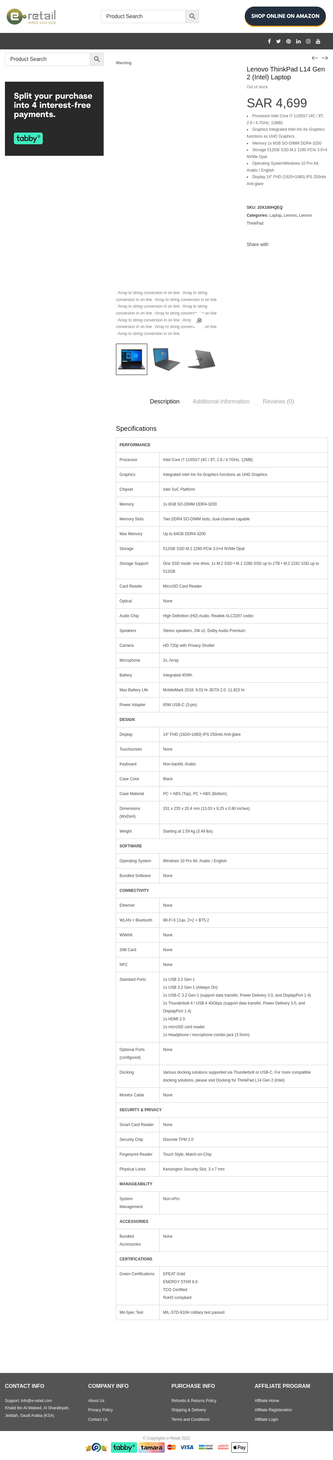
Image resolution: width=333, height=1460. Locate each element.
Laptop (275, 215)
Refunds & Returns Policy (194, 1400)
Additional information (221, 401)
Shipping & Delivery (188, 1410)
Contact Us (98, 1419)
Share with (258, 244)
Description (165, 401)
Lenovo (290, 215)
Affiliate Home (267, 1400)
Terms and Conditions (190, 1419)
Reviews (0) (278, 401)
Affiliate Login (266, 1419)
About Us (96, 1400)
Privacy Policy (100, 1410)
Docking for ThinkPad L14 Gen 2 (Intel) (250, 1080)
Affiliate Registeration (273, 1410)
